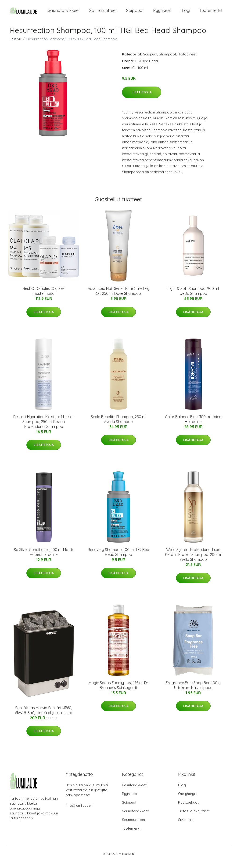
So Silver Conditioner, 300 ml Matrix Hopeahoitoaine (44, 558)
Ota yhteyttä (188, 799)
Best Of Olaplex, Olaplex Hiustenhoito (44, 297)
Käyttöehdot (188, 808)
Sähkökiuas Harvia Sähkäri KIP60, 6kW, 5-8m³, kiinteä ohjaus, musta (43, 716)
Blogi (185, 13)
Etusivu (15, 45)
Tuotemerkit (211, 13)
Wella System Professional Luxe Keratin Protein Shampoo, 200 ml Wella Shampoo (193, 560)
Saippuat (135, 13)
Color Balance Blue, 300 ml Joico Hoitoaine (193, 425)
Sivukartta (186, 825)
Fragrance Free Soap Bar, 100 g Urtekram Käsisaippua (193, 691)
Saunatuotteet (103, 13)
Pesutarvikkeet (134, 791)
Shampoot (167, 60)
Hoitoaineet (187, 60)
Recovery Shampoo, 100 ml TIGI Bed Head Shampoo (118, 558)
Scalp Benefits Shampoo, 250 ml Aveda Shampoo (118, 425)
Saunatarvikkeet (64, 13)
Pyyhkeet (162, 13)
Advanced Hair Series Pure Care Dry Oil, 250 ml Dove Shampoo (118, 297)
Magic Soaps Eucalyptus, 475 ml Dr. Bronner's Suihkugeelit (118, 691)
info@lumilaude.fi (79, 811)
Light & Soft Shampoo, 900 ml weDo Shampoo (193, 297)
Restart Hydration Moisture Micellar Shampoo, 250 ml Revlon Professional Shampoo (43, 427)
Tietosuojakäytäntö (194, 817)
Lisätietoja (142, 98)
